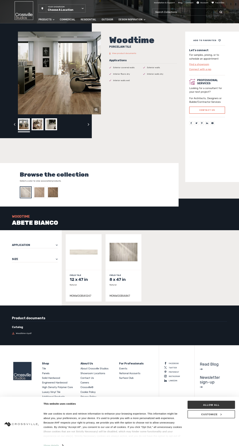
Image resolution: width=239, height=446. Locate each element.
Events (123, 368)
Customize (211, 408)
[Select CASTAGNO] (40, 192)
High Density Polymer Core (57, 387)
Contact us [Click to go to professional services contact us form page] (207, 110)
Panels (46, 373)
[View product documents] (143, 53)
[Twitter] (197, 123)
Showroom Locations (92, 373)
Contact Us (87, 377)
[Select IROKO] (54, 192)
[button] (62, 8)
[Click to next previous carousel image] (88, 124)
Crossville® (86, 387)
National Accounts (129, 373)
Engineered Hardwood (54, 382)
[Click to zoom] (96, 110)
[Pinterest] (202, 123)
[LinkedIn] (207, 123)
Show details (51, 439)
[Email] (212, 123)
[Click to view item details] (84, 268)
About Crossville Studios (94, 368)
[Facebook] (191, 123)
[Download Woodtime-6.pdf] (37, 333)
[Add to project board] (207, 40)
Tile (44, 368)
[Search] (220, 12)
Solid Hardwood (51, 377)
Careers (84, 382)
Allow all (211, 399)
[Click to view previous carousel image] (14, 124)
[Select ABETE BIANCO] (26, 192)
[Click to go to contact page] (207, 64)
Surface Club (126, 377)
